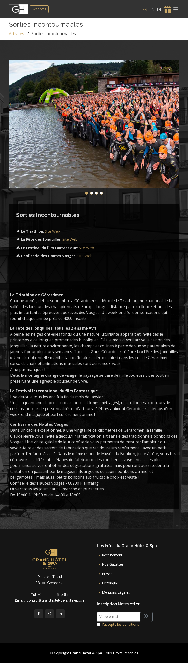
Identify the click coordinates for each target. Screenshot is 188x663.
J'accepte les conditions (120, 624)
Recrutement (112, 555)
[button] (86, 193)
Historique (110, 583)
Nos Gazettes (113, 564)
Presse (107, 573)
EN (152, 9)
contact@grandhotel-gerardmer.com (56, 600)
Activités (16, 33)
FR (144, 9)
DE (159, 9)
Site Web (52, 231)
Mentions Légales (116, 592)
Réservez (39, 9)
